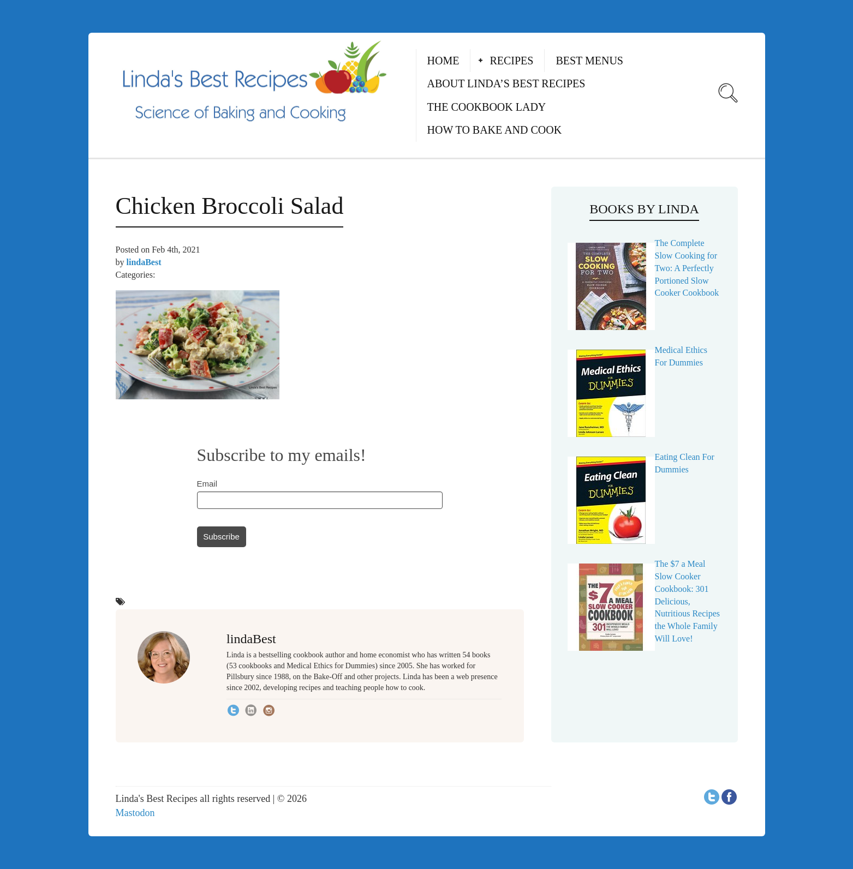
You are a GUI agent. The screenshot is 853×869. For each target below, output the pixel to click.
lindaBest (144, 262)
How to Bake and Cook (494, 130)
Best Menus (589, 61)
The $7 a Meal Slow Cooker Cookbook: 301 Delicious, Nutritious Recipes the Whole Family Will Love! (687, 601)
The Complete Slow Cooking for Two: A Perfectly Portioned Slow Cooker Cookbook (687, 267)
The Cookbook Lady (486, 107)
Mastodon (135, 812)
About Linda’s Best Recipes (506, 83)
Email (207, 483)
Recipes (511, 61)
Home (443, 61)
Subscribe (221, 536)
